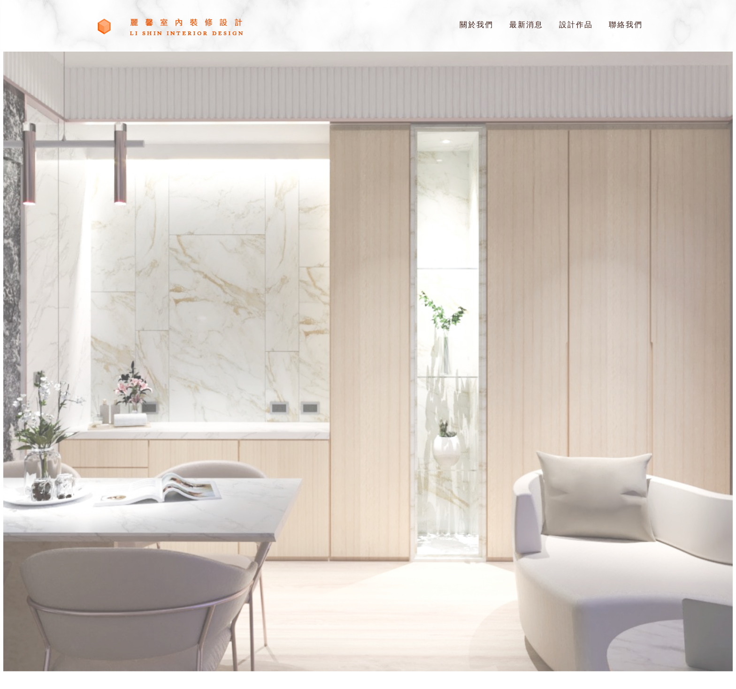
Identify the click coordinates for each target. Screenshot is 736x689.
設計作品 (576, 24)
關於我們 (476, 24)
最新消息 (526, 24)
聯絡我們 (626, 24)
